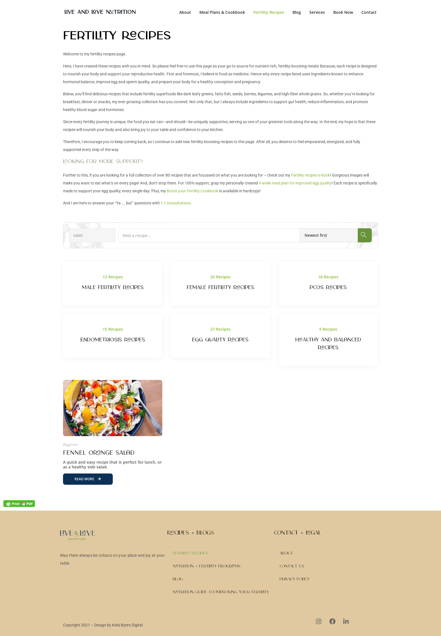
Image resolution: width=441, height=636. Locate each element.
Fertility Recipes (268, 12)
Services (317, 12)
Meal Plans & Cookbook (222, 12)
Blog (296, 12)
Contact (369, 12)
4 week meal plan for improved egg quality (295, 183)
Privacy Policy (294, 579)
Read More (88, 479)
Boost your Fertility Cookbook (192, 191)
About (185, 12)
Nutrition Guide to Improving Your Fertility (221, 592)
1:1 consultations (176, 203)
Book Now (343, 12)
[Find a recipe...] (234, 235)
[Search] (365, 235)
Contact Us (292, 566)
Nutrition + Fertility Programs (206, 566)
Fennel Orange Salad (98, 453)
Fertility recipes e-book (310, 175)
